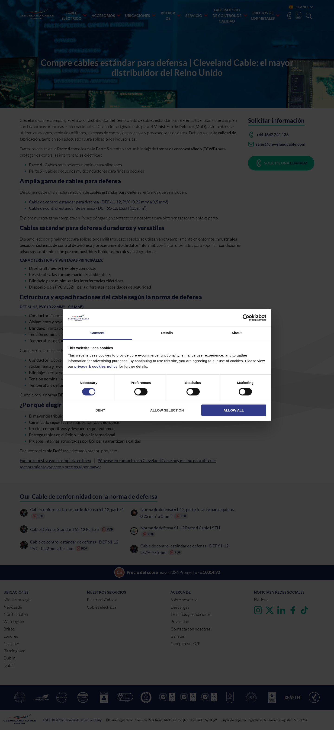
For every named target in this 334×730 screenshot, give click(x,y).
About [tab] (236, 333)
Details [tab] (167, 333)
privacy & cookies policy (96, 366)
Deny (100, 410)
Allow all (234, 410)
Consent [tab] (97, 333)
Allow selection (167, 410)
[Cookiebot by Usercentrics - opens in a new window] (246, 317)
